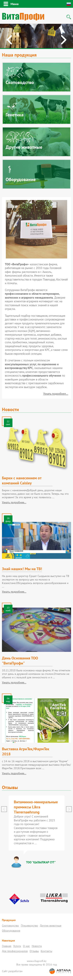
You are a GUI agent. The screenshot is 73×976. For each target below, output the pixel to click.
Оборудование (11, 930)
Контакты (46, 951)
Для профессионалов (15, 951)
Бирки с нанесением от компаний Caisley (21, 480)
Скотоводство (10, 925)
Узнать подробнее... (55, 394)
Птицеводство (29, 925)
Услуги (17, 946)
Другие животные (50, 925)
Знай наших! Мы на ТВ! (22, 568)
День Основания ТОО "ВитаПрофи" (20, 661)
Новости (37, 946)
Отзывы (34, 951)
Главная (6, 946)
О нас (26, 946)
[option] (36, 36)
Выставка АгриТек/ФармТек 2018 (25, 751)
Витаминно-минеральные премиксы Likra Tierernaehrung (36, 807)
